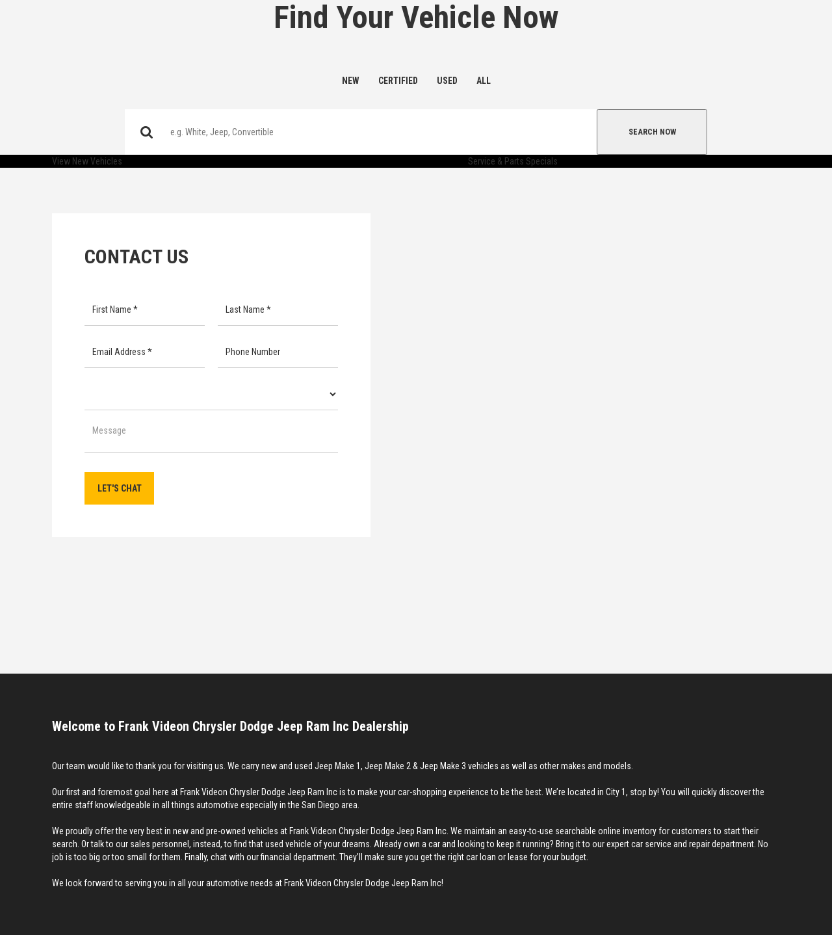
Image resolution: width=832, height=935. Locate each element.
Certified (398, 80)
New (350, 80)
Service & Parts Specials (513, 161)
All (483, 80)
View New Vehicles (87, 161)
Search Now (652, 132)
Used (447, 80)
